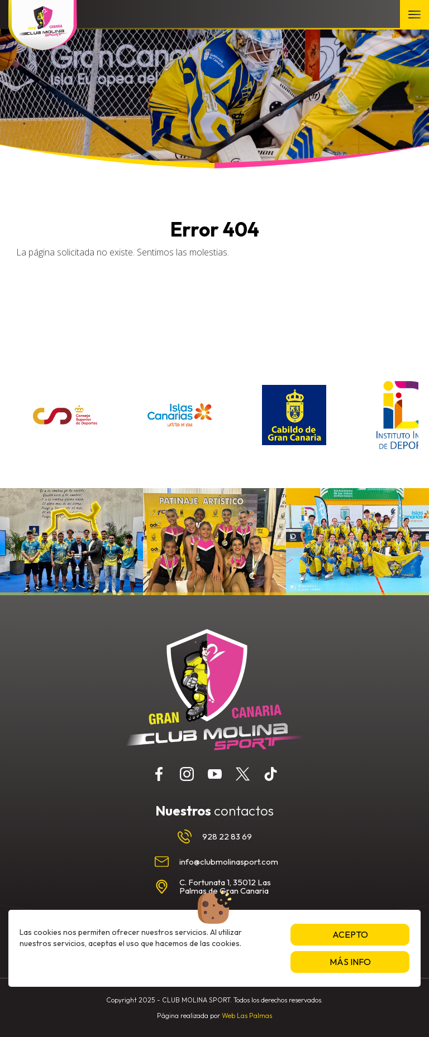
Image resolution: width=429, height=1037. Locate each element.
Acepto (350, 934)
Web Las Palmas (247, 1015)
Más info (350, 961)
